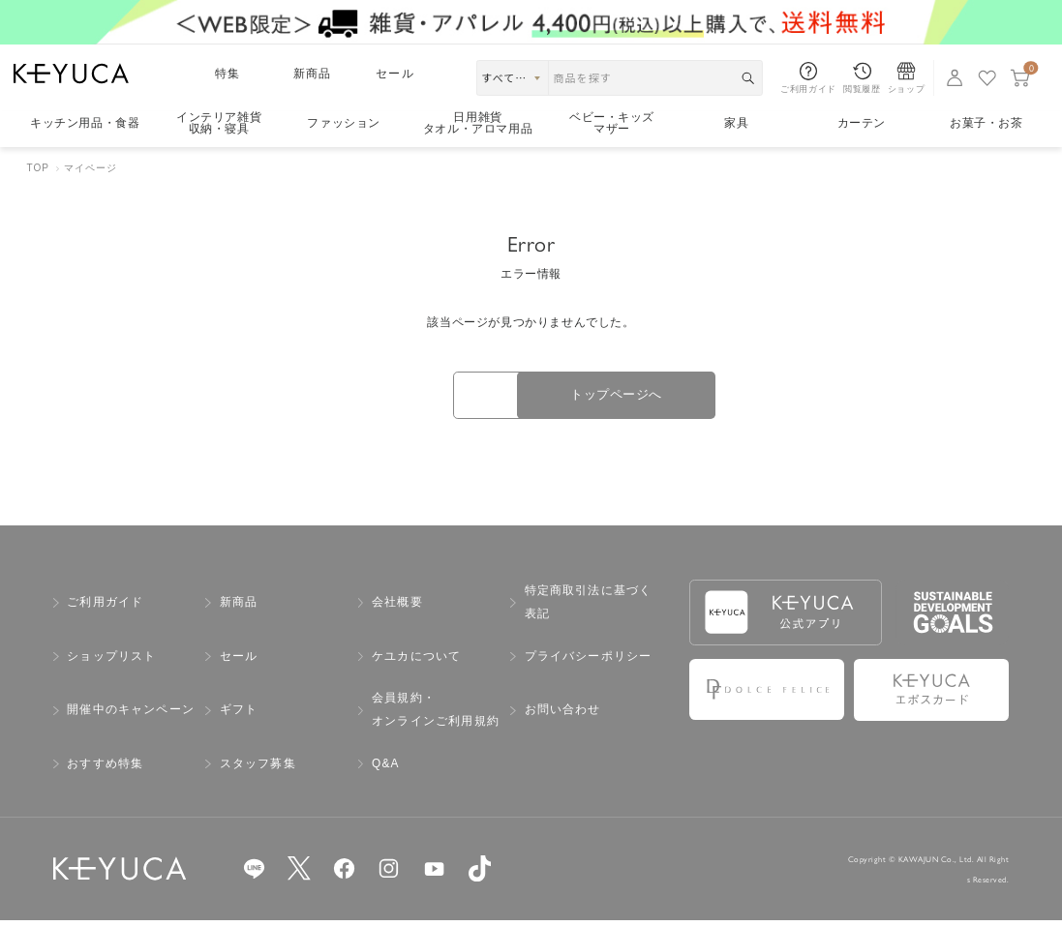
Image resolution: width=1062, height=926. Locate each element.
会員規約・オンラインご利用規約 (436, 716)
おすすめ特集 (105, 769)
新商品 (312, 73)
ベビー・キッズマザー (611, 123)
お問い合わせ (563, 716)
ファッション (343, 123)
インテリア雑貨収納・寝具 (218, 123)
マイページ (90, 168)
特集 (227, 73)
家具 (736, 123)
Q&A (386, 769)
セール (395, 73)
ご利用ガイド (105, 607)
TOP (37, 168)
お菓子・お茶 (986, 123)
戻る (407, 398)
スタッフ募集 (258, 769)
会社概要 (397, 607)
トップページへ (655, 397)
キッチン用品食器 (84, 123)
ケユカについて (416, 662)
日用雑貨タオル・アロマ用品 (477, 123)
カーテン (861, 123)
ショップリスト (111, 662)
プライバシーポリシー (588, 662)
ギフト (239, 716)
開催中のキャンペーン (131, 716)
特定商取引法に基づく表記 (588, 608)
